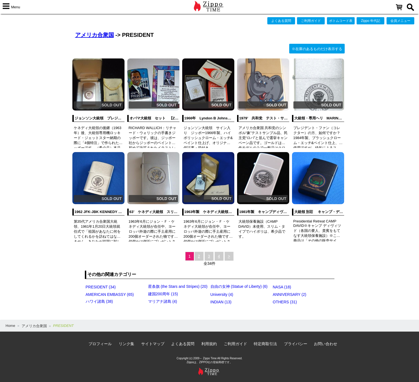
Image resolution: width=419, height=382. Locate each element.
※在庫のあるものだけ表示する (317, 49)
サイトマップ (152, 344)
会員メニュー (400, 21)
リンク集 (126, 344)
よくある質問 (281, 21)
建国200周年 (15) (163, 294)
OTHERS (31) (285, 302)
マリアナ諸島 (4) (162, 301)
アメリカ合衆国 (94, 35)
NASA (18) (282, 287)
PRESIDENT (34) (101, 287)
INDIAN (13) (221, 302)
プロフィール (100, 344)
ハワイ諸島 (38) (99, 301)
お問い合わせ (325, 344)
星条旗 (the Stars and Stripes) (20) (178, 286)
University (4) (221, 294)
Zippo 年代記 (370, 21)
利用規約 (209, 344)
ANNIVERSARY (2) (289, 294)
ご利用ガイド (311, 21)
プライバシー (295, 344)
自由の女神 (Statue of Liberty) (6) (239, 286)
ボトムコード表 (340, 21)
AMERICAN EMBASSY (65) (110, 294)
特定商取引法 (265, 344)
